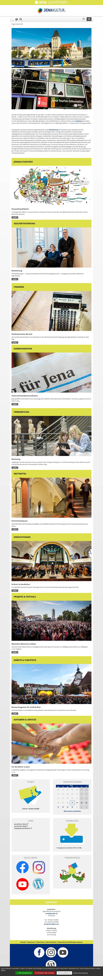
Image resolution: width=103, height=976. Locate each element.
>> (87, 785)
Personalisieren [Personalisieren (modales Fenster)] (64, 973)
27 (58, 807)
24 (77, 802)
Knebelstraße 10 (51, 913)
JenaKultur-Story (21, 824)
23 (72, 802)
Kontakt (23, 942)
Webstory (79, 121)
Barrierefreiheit (51, 942)
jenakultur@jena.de (51, 924)
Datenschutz (40, 942)
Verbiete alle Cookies (44, 973)
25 (81, 802)
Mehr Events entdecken (72, 811)
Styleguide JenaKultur (23, 828)
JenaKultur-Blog (21, 826)
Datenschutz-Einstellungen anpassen (70, 942)
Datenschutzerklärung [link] (80, 973)
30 (72, 807)
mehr (15, 217)
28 (63, 807)
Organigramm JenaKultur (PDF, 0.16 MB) (69, 848)
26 (86, 802)
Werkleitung (53, 130)
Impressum (31, 942)
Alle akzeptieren (24, 973)
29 (67, 807)
